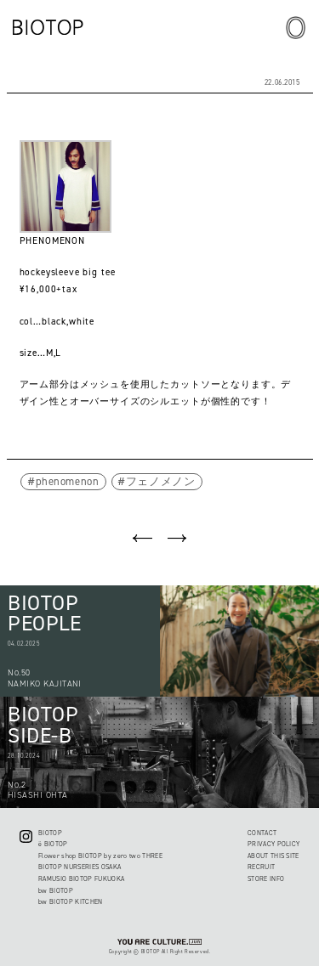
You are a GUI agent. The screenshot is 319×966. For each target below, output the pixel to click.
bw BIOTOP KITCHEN (70, 902)
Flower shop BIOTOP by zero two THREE (100, 856)
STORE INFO (266, 879)
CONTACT (262, 833)
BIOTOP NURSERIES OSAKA (79, 867)
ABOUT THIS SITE (273, 856)
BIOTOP (50, 833)
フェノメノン (160, 481)
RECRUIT (261, 867)
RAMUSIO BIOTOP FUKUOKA (81, 879)
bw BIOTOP (55, 890)
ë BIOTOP (53, 844)
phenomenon (68, 481)
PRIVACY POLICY (274, 844)
